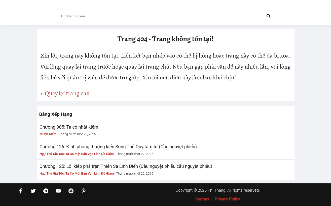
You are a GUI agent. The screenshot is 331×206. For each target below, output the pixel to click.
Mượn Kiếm (48, 134)
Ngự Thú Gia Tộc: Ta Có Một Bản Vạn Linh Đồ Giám (77, 154)
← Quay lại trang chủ (65, 93)
